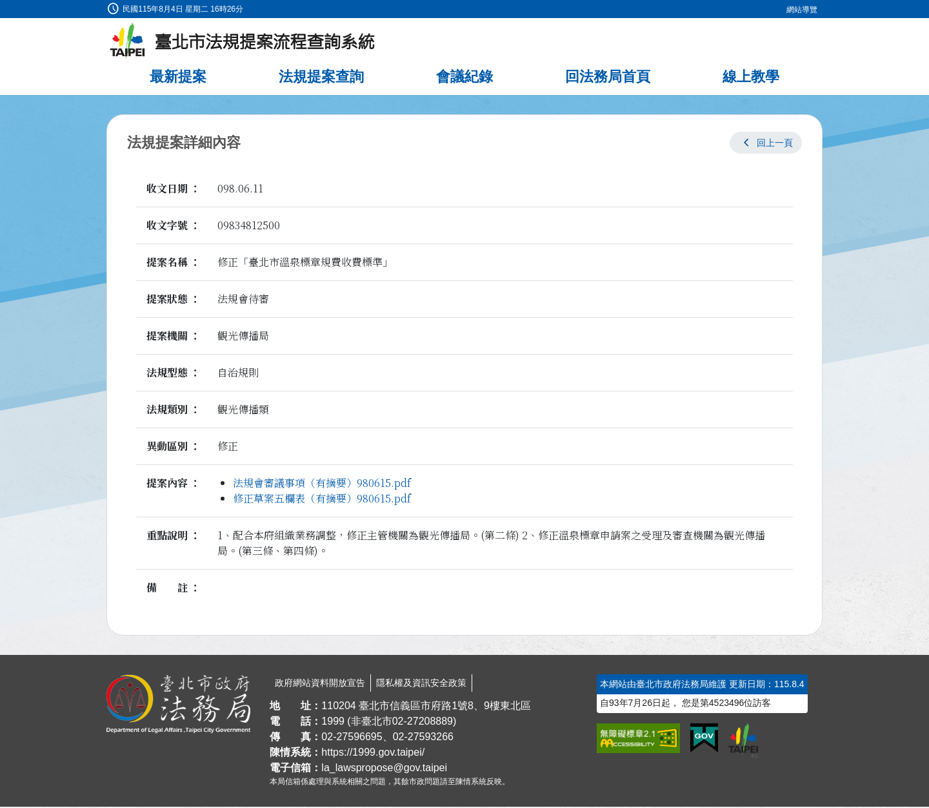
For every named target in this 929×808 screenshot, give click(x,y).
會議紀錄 (464, 78)
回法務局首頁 (607, 78)
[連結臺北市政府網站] (743, 741)
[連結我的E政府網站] (704, 739)
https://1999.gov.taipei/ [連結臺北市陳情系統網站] (373, 753)
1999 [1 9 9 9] (333, 722)
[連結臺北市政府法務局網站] (178, 705)
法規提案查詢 (321, 78)
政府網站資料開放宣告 (320, 684)
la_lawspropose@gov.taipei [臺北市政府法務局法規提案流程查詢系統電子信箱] (384, 768)
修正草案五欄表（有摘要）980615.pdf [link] (322, 499)
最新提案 (178, 78)
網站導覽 (801, 9)
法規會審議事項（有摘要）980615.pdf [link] (322, 484)
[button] (766, 144)
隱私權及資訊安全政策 (421, 684)
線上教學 (751, 78)
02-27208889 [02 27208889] (422, 722)
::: (4, 7)
